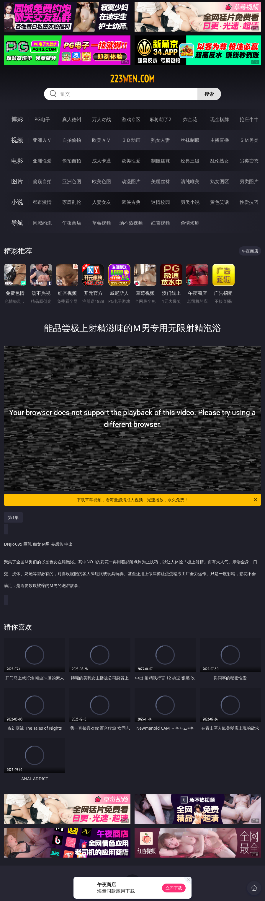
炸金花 (190, 119)
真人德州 (71, 119)
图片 (17, 181)
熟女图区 (219, 181)
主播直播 (219, 140)
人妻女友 (101, 202)
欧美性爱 (131, 160)
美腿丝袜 (160, 181)
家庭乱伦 (71, 202)
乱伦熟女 (219, 160)
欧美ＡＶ (101, 140)
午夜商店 (71, 222)
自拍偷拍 (71, 140)
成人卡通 (101, 160)
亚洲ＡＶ (42, 140)
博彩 (17, 119)
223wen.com (132, 79)
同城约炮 (42, 222)
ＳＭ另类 (249, 140)
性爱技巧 (249, 202)
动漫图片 (131, 181)
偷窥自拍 (42, 181)
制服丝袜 (160, 160)
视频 (17, 140)
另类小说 (190, 202)
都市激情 (42, 202)
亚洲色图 (71, 181)
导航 (17, 223)
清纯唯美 (190, 181)
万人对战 (101, 119)
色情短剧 (190, 222)
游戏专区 (131, 119)
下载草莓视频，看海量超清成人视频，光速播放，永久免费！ (167, 499)
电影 (17, 161)
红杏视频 (160, 222)
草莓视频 (101, 222)
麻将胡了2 (160, 119)
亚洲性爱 (42, 160)
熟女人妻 (160, 140)
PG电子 (42, 119)
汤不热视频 (131, 222)
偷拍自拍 (71, 160)
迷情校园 (160, 202)
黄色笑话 (219, 202)
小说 (17, 202)
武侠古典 (131, 202)
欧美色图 (101, 181)
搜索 (209, 94)
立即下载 (174, 888)
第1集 (13, 517)
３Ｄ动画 (131, 140)
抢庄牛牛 (249, 119)
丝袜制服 (190, 140)
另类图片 (249, 181)
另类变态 (249, 160)
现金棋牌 (219, 119)
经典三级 (190, 160)
